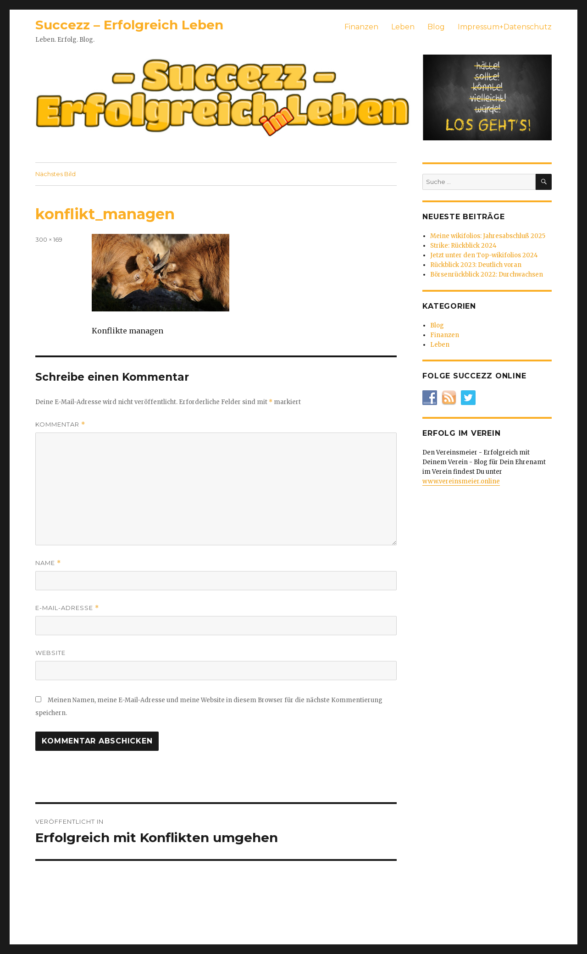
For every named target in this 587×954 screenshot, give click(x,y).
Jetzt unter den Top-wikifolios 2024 (484, 255)
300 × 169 (48, 239)
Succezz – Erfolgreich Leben (129, 25)
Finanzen (361, 26)
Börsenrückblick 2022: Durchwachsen (486, 274)
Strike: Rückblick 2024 (463, 246)
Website (50, 652)
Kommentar (60, 424)
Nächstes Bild (55, 173)
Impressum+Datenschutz (505, 26)
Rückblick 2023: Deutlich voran (475, 265)
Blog (436, 26)
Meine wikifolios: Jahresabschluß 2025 (487, 236)
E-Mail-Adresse (67, 608)
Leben (403, 26)
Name (48, 563)
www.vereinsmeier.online (461, 481)
